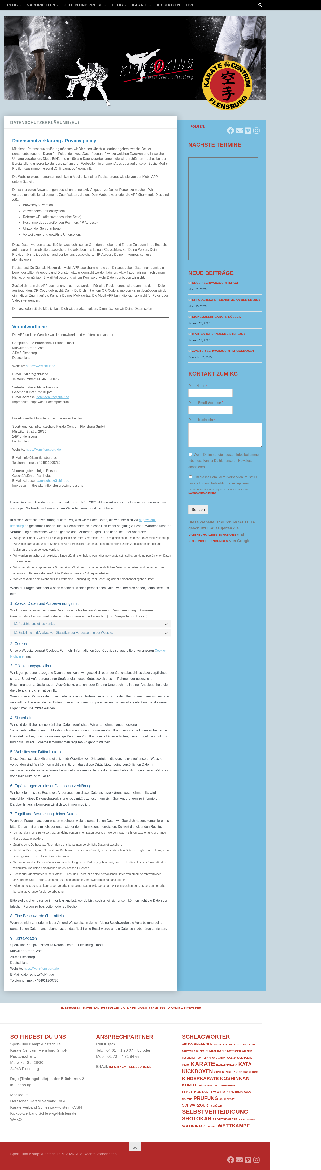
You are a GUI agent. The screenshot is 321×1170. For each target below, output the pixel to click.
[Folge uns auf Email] (239, 129)
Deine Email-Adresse (205, 403)
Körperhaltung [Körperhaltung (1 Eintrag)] (209, 1085)
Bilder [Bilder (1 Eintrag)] (200, 1051)
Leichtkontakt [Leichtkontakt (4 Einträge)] (196, 1092)
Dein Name (197, 386)
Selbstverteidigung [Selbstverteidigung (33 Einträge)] (215, 1112)
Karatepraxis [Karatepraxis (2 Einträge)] (226, 1065)
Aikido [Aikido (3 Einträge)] (187, 1044)
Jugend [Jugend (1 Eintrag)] (231, 1058)
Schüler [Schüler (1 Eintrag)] (216, 1105)
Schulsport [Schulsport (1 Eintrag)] (226, 1099)
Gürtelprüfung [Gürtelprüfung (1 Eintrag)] (207, 1058)
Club (12, 5)
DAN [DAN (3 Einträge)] (220, 1051)
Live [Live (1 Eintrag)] (213, 1092)
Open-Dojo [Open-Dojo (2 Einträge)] (234, 1092)
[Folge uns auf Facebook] (230, 129)
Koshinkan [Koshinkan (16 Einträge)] (234, 1078)
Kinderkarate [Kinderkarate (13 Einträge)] (200, 1078)
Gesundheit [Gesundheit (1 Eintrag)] (189, 1058)
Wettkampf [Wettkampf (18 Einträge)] (234, 1125)
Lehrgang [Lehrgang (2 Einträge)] (227, 1085)
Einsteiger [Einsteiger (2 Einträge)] (233, 1051)
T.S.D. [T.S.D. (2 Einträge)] (242, 1119)
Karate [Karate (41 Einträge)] (202, 1063)
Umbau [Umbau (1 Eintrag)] (251, 1119)
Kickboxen (168, 5)
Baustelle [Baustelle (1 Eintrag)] (188, 1051)
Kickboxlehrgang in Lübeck (216, 317)
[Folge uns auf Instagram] (256, 129)
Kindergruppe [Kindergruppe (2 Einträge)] (247, 1072)
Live (190, 5)
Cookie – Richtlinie (184, 1008)
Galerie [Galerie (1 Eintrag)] (247, 1051)
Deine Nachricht (202, 420)
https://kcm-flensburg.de (41, 968)
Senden (198, 509)
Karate (140, 5)
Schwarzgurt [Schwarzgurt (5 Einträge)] (196, 1105)
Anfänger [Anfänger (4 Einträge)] (203, 1044)
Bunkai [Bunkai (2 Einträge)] (210, 1051)
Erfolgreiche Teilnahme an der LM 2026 (226, 300)
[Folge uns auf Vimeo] (247, 129)
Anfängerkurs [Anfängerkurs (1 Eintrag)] (223, 1044)
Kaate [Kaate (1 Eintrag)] (185, 1065)
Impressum (70, 1008)
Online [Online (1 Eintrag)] (221, 1092)
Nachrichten (41, 5)
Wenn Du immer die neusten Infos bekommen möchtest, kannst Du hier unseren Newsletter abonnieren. (224, 461)
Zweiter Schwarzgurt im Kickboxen (223, 351)
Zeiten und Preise (83, 5)
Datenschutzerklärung (202, 492)
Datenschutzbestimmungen (212, 534)
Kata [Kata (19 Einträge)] (245, 1064)
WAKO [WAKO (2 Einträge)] (212, 1126)
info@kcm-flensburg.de (130, 1066)
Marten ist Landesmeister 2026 (218, 334)
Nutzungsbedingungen (208, 541)
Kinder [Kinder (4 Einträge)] (228, 1072)
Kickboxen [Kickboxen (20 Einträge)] (197, 1071)
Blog (117, 5)
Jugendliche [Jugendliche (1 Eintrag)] (244, 1058)
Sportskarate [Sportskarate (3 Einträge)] (224, 1119)
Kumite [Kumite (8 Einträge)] (190, 1085)
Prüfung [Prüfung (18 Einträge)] (205, 1098)
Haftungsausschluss (146, 1008)
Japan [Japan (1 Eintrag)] (221, 1058)
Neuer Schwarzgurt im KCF (215, 283)
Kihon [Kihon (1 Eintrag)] (217, 1072)
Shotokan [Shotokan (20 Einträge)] (196, 1118)
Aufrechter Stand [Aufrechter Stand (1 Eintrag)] (244, 1044)
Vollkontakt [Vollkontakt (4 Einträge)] (194, 1126)
